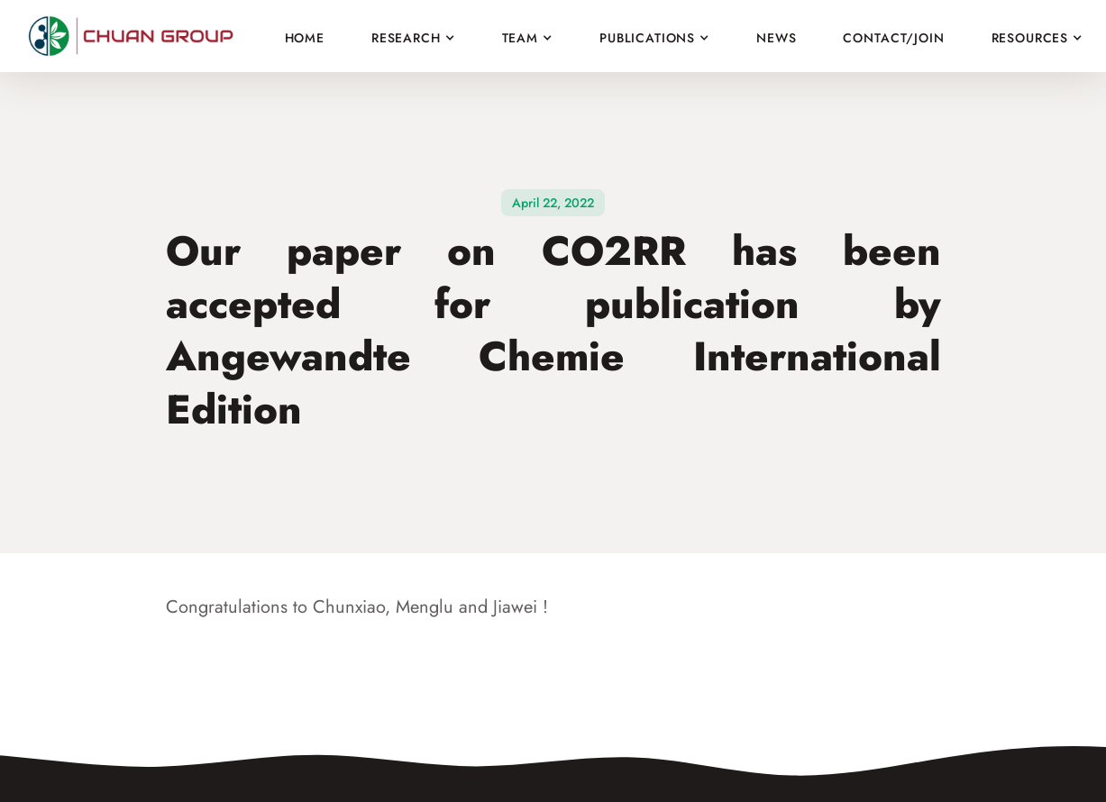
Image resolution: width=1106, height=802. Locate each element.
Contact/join (893, 37)
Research (406, 38)
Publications (647, 38)
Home (304, 37)
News (776, 37)
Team (520, 38)
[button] (413, 32)
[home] (135, 36)
